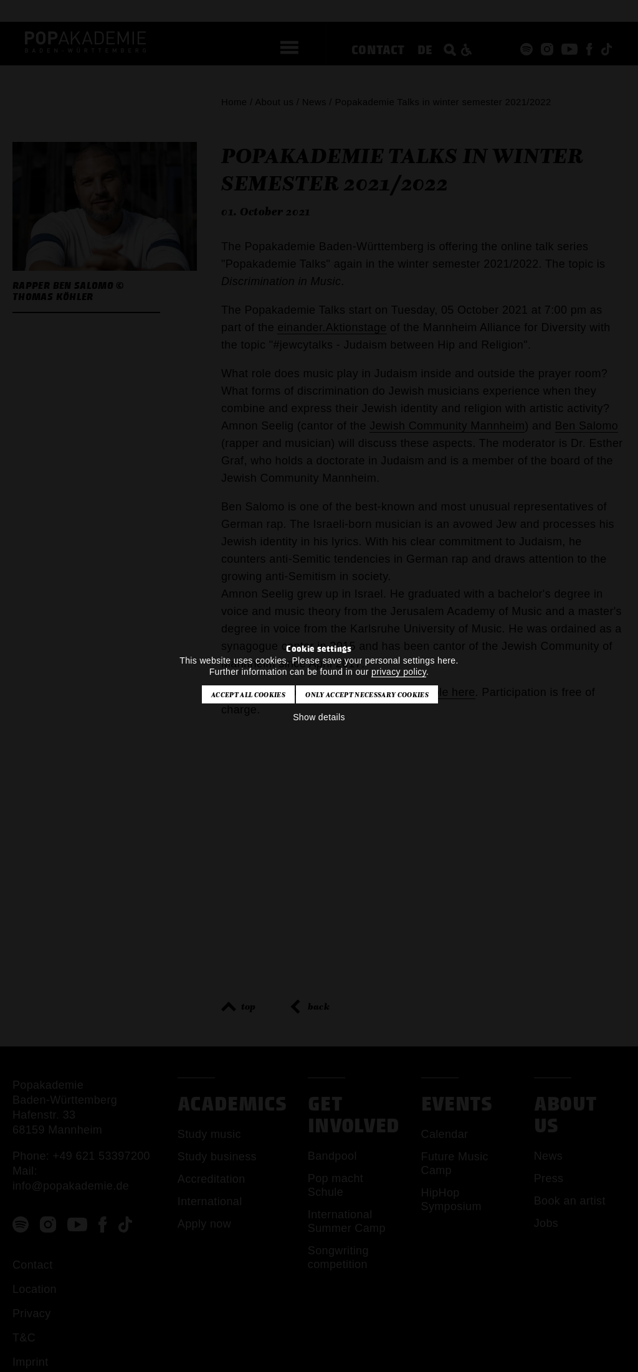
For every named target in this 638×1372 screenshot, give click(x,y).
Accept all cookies (248, 694)
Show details (319, 717)
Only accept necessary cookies (366, 694)
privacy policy (398, 672)
